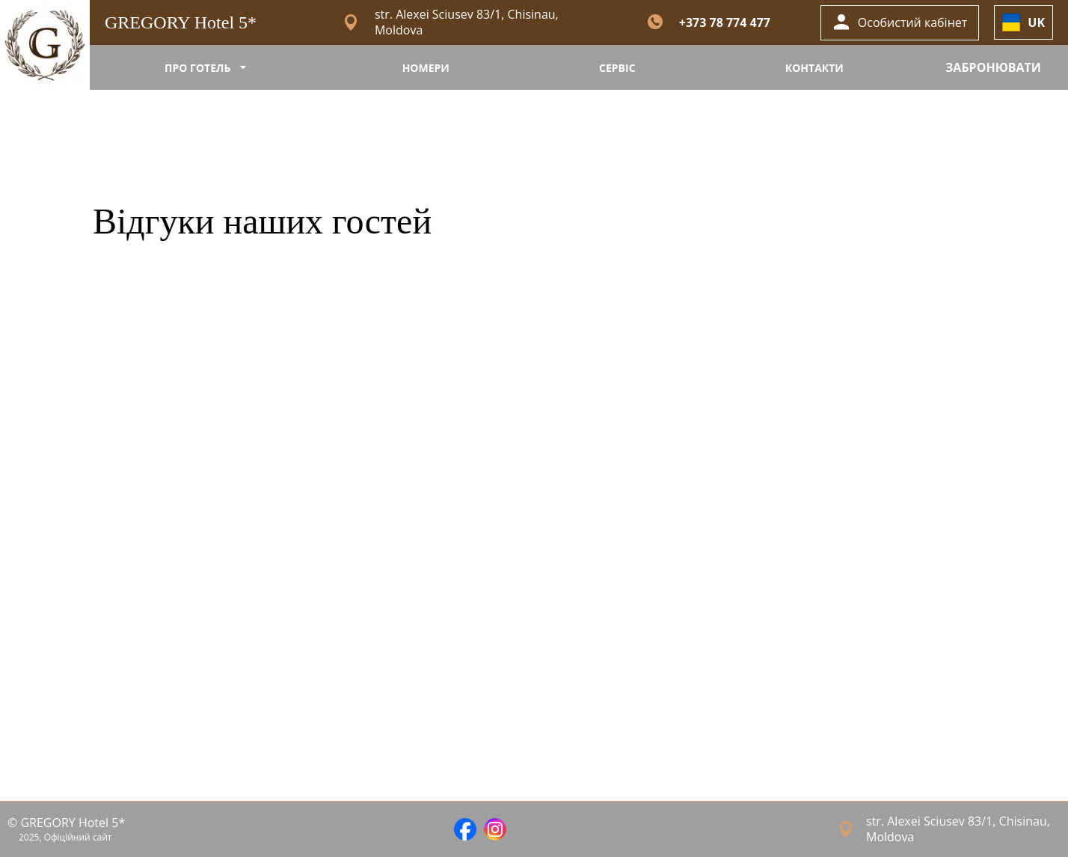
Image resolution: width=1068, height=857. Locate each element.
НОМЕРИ (425, 68)
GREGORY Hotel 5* (181, 22)
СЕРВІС (617, 68)
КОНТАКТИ (814, 68)
